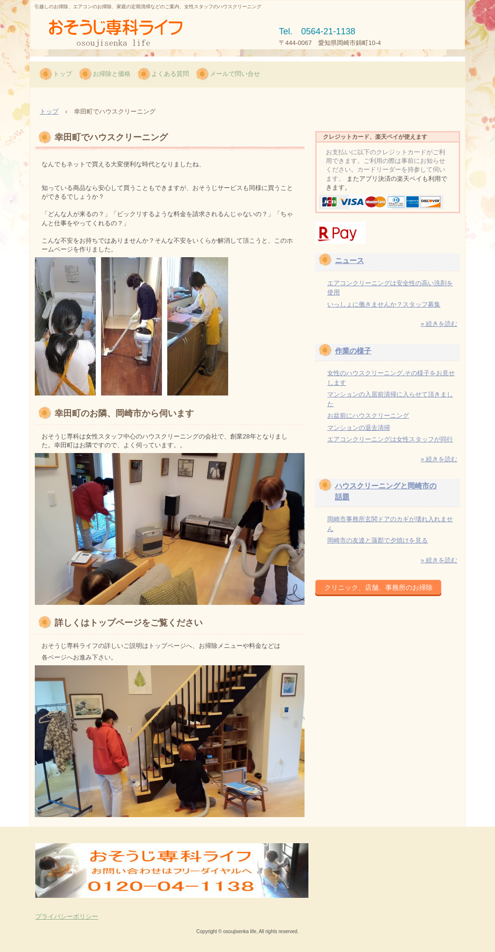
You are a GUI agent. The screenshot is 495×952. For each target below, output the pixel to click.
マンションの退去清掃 (358, 427)
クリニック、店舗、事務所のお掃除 (378, 587)
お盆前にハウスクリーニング (368, 415)
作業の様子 (353, 351)
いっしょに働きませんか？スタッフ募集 (383, 304)
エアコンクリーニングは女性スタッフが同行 (390, 439)
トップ (62, 73)
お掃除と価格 (112, 73)
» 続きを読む (439, 323)
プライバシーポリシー (66, 916)
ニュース (349, 260)
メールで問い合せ (235, 73)
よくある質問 (170, 73)
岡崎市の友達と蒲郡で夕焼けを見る (377, 540)
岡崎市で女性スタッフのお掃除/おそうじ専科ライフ (123, 33)
